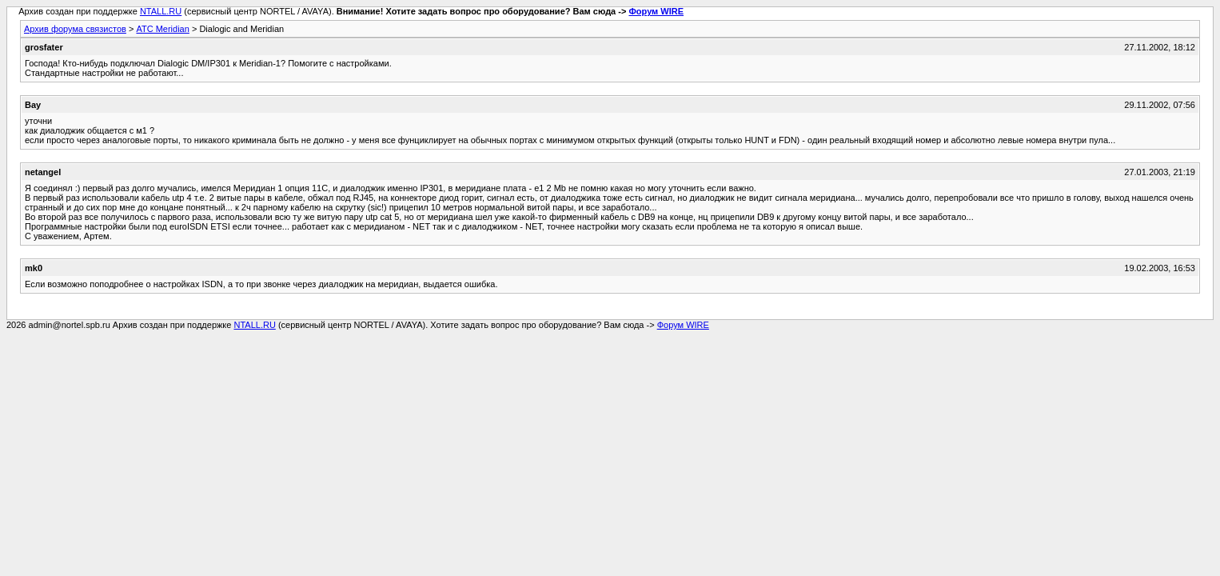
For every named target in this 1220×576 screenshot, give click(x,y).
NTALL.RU (160, 11)
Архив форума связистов (75, 29)
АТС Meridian (162, 29)
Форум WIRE (656, 11)
